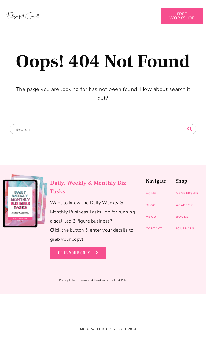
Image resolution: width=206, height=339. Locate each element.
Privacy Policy (68, 280)
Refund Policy (120, 280)
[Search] (189, 129)
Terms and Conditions (93, 280)
